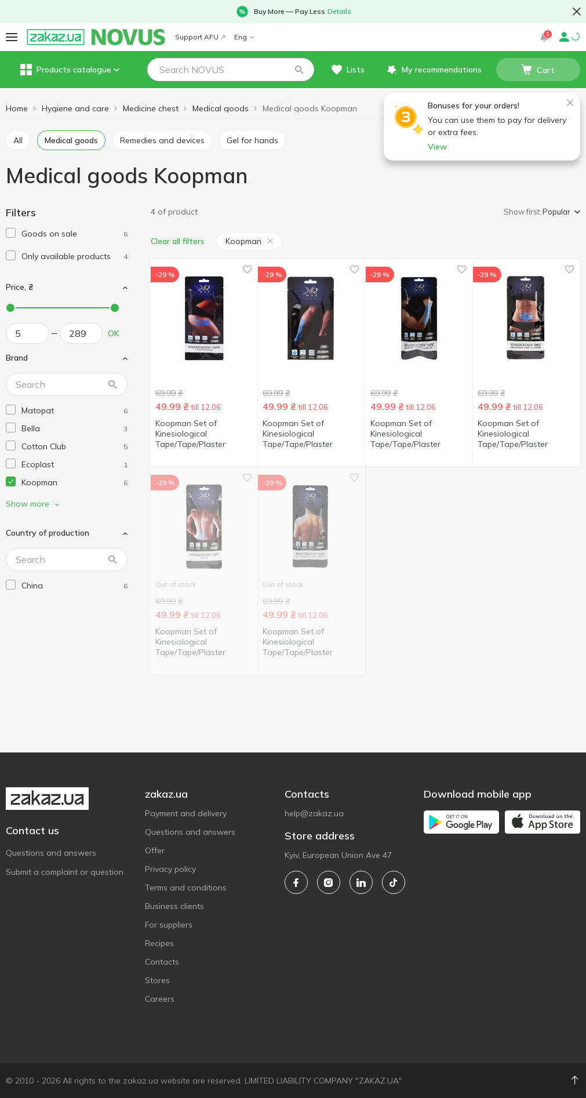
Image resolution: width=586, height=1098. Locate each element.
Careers (159, 999)
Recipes (159, 943)
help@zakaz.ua (314, 813)
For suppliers (168, 924)
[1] (74, 234)
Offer (155, 850)
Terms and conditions (186, 887)
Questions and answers (51, 853)
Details (339, 11)
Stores (157, 980)
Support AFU (200, 36)
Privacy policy (170, 869)
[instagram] (328, 882)
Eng (244, 36)
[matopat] (74, 411)
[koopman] (74, 483)
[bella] (74, 429)
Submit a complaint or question (64, 872)
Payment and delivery (186, 813)
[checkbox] (11, 233)
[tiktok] (393, 882)
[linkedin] (361, 882)
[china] (74, 586)
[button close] (576, 11)
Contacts (162, 962)
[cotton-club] (74, 447)
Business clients (174, 906)
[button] (299, 69)
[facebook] (296, 882)
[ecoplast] (74, 465)
